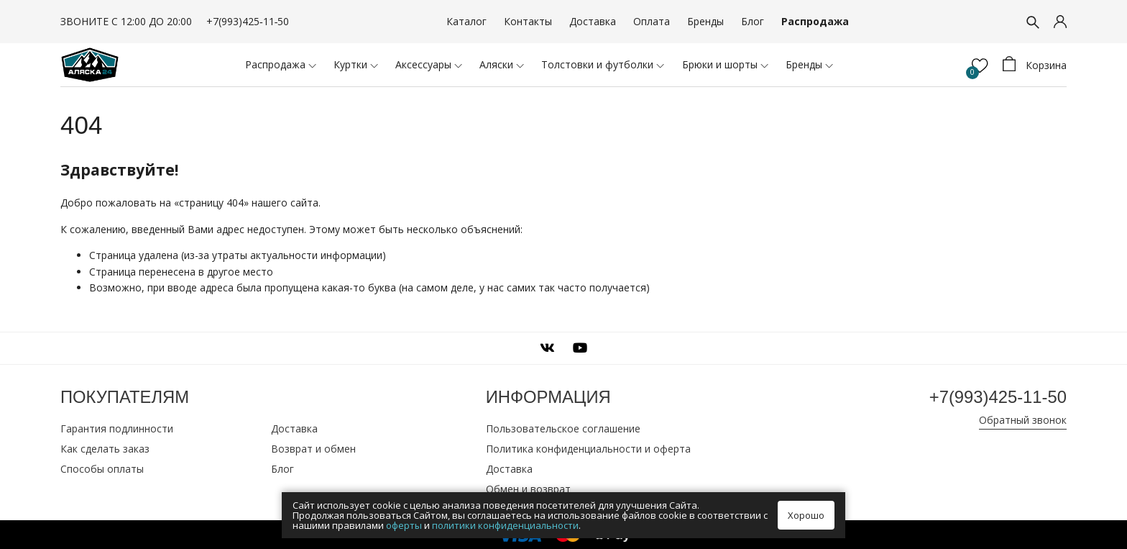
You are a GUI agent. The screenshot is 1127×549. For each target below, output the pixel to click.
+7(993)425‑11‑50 (247, 21)
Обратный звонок (1023, 420)
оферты (404, 525)
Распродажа (815, 21)
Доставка (592, 21)
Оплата (651, 21)
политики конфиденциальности (505, 525)
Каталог (466, 21)
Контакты (528, 21)
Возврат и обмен (313, 448)
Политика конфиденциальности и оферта (588, 448)
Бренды (705, 21)
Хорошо (806, 515)
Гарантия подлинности (116, 428)
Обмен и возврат (528, 489)
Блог (752, 21)
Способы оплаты (102, 469)
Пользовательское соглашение (563, 428)
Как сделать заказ (105, 448)
